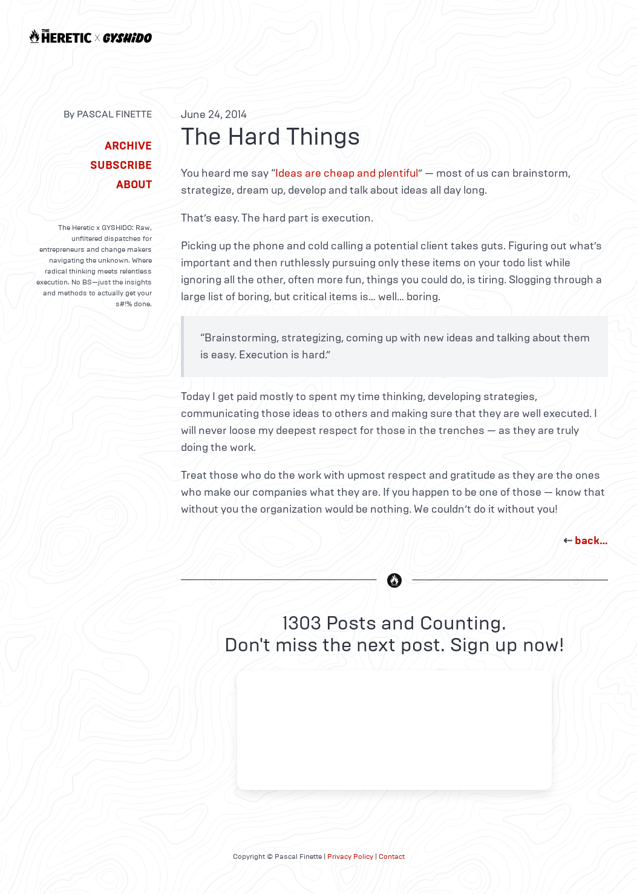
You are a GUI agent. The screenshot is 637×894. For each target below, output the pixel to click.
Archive (128, 146)
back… (591, 540)
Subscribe (121, 165)
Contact (392, 856)
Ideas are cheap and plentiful (346, 173)
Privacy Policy (350, 856)
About (134, 184)
